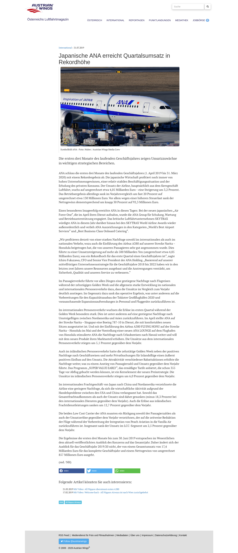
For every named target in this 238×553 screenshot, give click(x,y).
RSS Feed (64, 535)
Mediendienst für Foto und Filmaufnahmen (93, 535)
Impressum (147, 535)
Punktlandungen (160, 20)
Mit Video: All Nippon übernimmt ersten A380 (96, 489)
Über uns (135, 535)
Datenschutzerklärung (166, 535)
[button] (71, 470)
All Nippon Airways (73, 502)
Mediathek (181, 20)
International (115, 20)
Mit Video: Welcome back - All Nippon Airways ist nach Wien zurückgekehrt (110, 492)
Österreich (94, 20)
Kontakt (183, 535)
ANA (61, 502)
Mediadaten (122, 535)
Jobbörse (199, 20)
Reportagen (137, 20)
